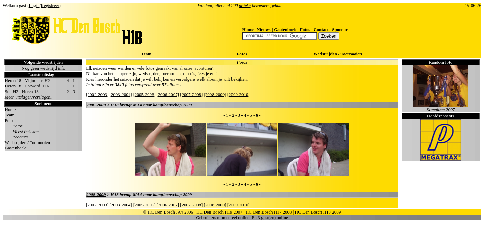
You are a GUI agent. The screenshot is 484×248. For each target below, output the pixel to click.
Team (146, 53)
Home (248, 29)
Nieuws (263, 29)
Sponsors (340, 29)
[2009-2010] (238, 94)
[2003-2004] (121, 94)
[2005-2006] (144, 94)
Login (34, 5)
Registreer (50, 5)
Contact (321, 29)
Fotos (305, 29)
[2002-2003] (97, 94)
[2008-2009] (215, 94)
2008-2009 (96, 104)
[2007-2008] (191, 94)
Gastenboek (285, 29)
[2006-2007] (168, 94)
